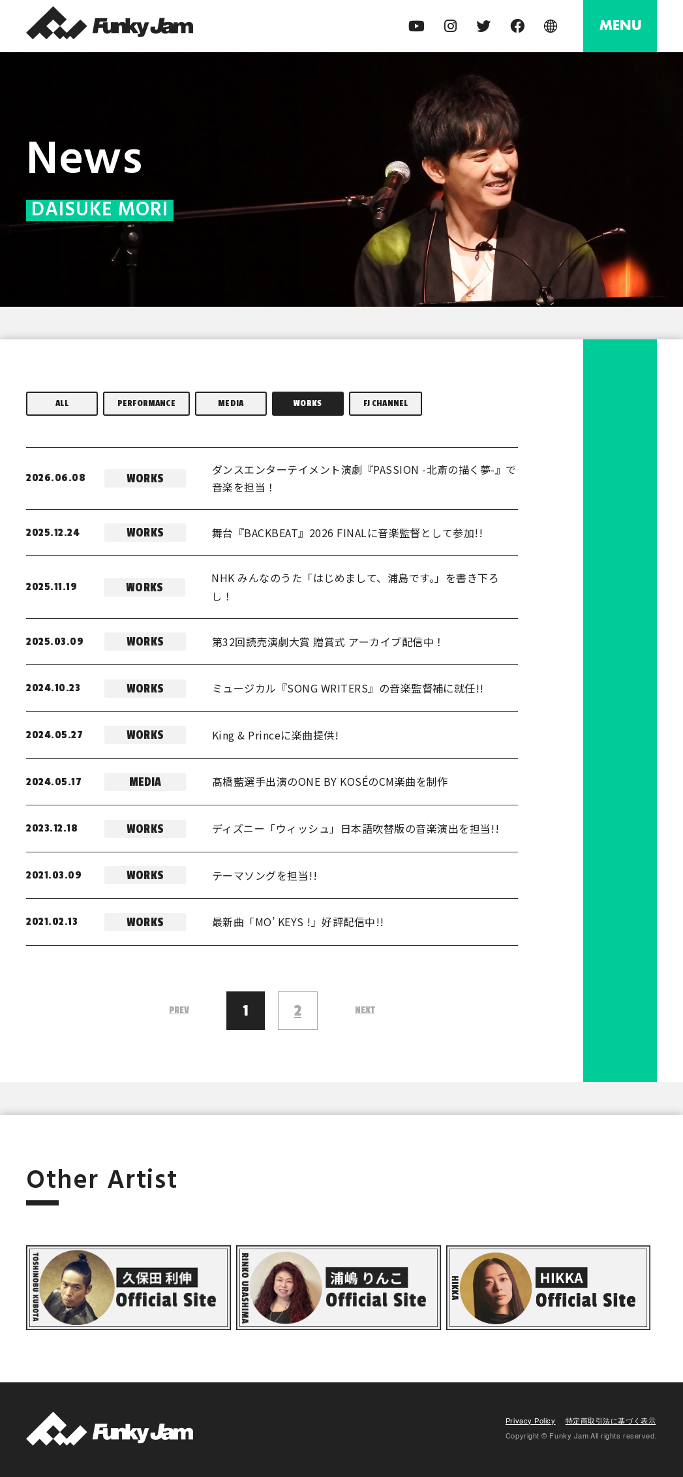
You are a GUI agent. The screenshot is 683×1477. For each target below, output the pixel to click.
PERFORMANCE (146, 403)
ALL (61, 403)
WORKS (308, 403)
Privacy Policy (531, 1421)
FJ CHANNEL (385, 403)
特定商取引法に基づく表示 (611, 1421)
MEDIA (230, 403)
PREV (179, 1010)
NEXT (365, 1010)
